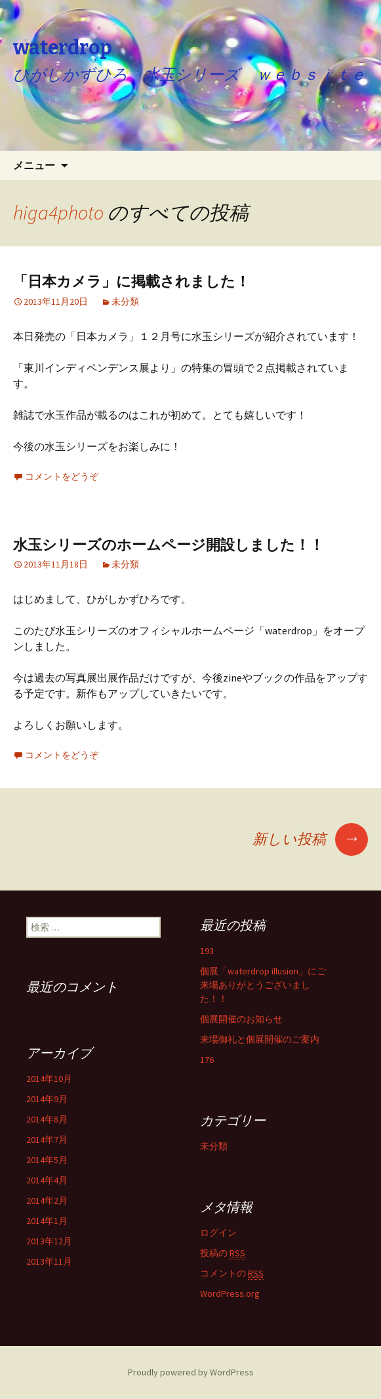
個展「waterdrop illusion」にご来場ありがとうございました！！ (263, 985)
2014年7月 (47, 1139)
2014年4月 (47, 1180)
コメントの (232, 1273)
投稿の (222, 1253)
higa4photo (58, 212)
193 (207, 951)
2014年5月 (47, 1160)
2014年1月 (47, 1221)
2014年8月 (47, 1119)
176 (207, 1059)
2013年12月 (49, 1241)
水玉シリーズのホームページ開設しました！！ (168, 545)
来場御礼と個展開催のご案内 (259, 1039)
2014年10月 (49, 1078)
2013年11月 (49, 1261)
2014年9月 (47, 1099)
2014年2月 (47, 1200)
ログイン (218, 1232)
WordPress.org (230, 1293)
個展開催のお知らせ (241, 1019)
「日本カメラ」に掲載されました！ (131, 281)
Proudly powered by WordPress (191, 1372)
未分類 (125, 301)
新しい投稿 (310, 839)
